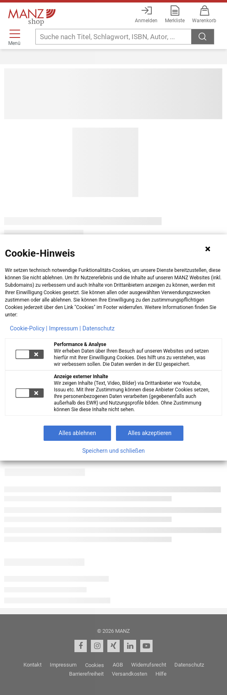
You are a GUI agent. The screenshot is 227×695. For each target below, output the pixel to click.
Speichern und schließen (113, 450)
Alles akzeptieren (149, 433)
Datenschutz (99, 328)
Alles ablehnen (77, 433)
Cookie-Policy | (28, 328)
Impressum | (65, 328)
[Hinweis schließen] (207, 248)
